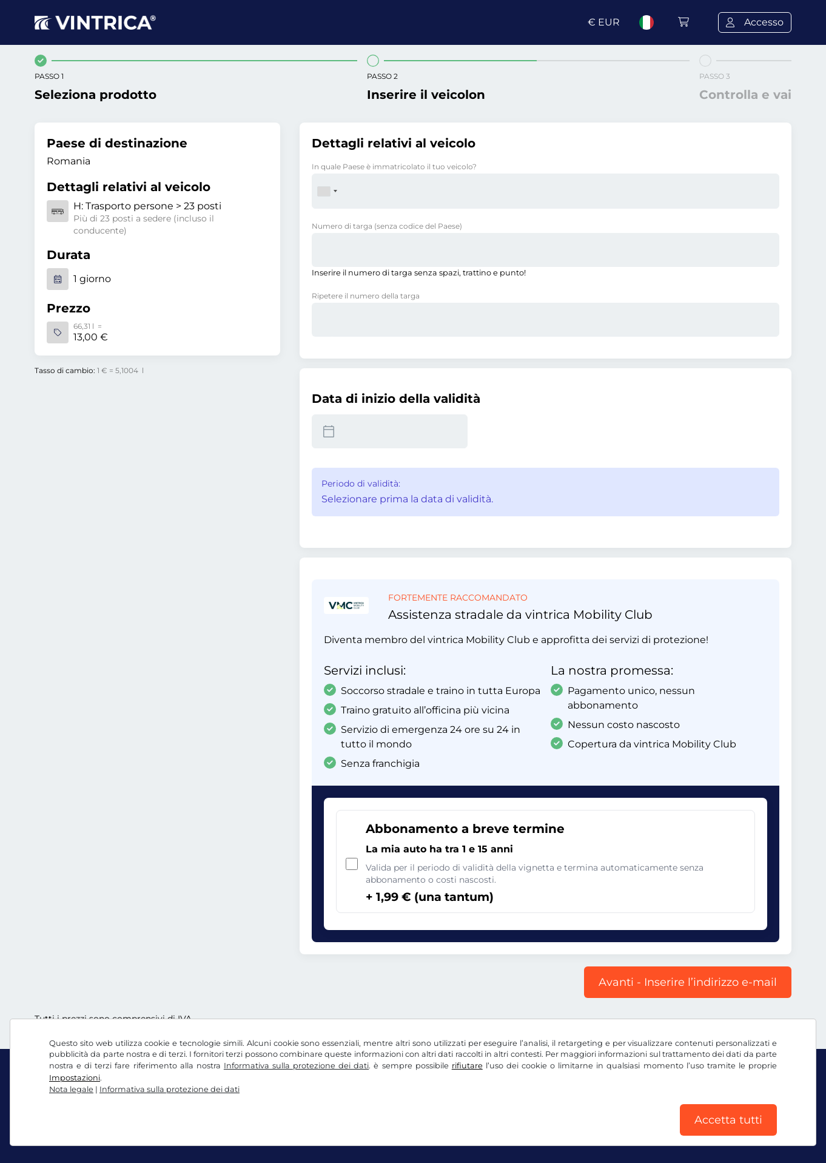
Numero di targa (387, 226)
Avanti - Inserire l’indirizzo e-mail (688, 982)
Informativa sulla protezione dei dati (296, 1065)
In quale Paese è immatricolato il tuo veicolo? (394, 166)
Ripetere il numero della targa (366, 295)
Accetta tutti (728, 1120)
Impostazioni (74, 1077)
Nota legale (71, 1089)
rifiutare (467, 1065)
